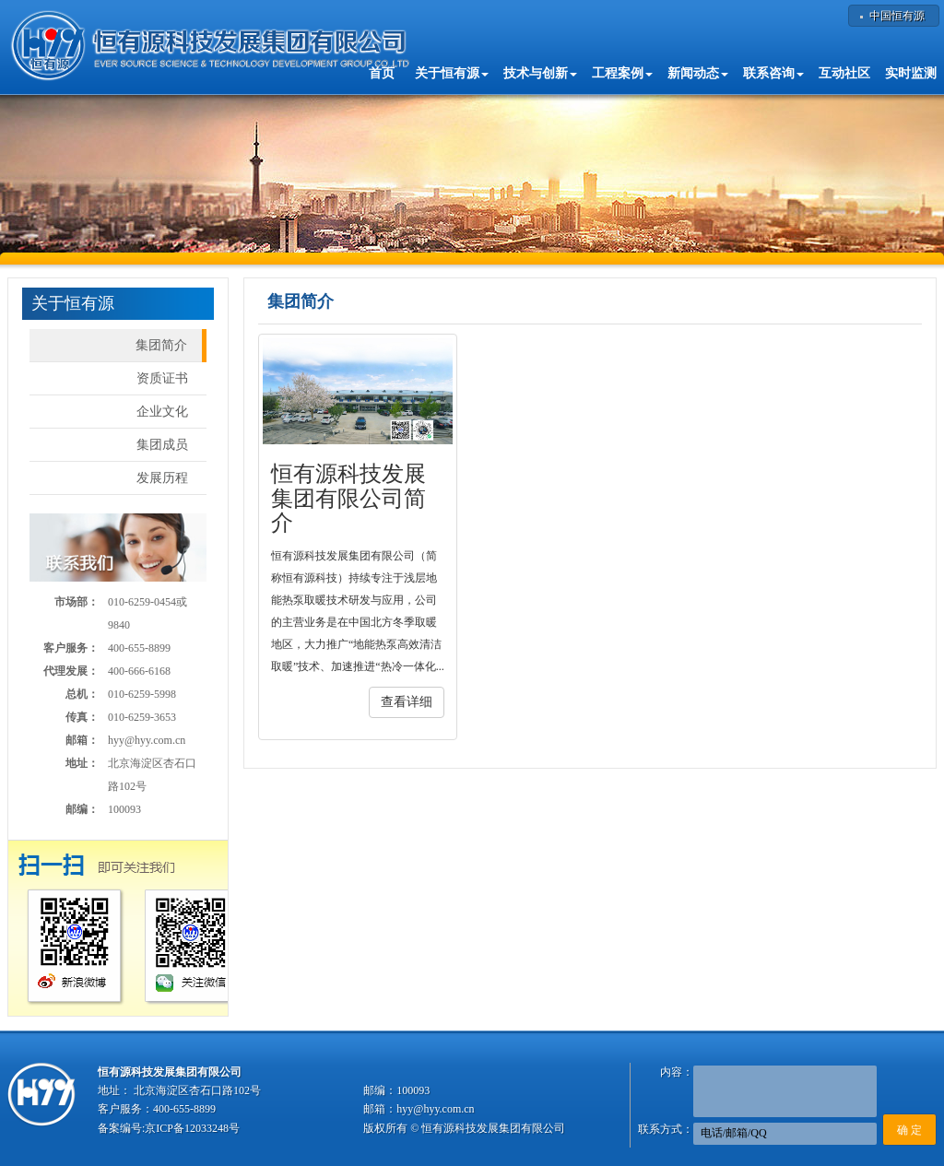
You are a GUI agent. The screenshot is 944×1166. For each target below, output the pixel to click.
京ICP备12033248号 (192, 1128)
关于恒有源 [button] (452, 73)
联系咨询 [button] (773, 73)
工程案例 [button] (622, 73)
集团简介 (161, 345)
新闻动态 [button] (697, 73)
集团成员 (162, 445)
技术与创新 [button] (540, 73)
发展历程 (162, 478)
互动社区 (844, 73)
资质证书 (162, 378)
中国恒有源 (897, 15)
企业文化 (162, 411)
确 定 (909, 1130)
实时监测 (911, 73)
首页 (382, 73)
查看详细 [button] (406, 702)
